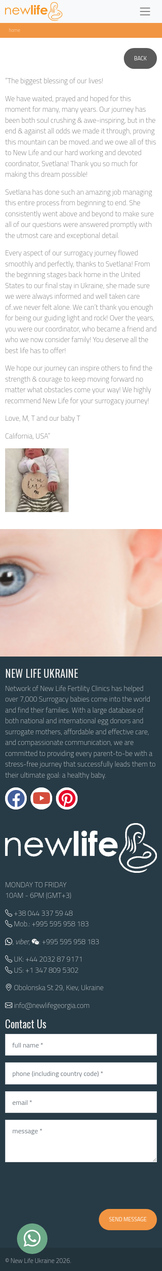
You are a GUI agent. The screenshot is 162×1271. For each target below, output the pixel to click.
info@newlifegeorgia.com (52, 1005)
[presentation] (69, 1185)
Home (14, 30)
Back (140, 58)
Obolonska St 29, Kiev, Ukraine (58, 987)
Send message (128, 1219)
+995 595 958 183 (60, 923)
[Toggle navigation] (145, 11)
